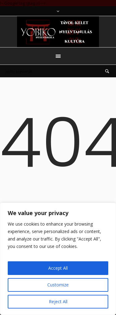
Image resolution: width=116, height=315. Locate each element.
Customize (58, 285)
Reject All (58, 301)
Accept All (58, 268)
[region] (58, 259)
